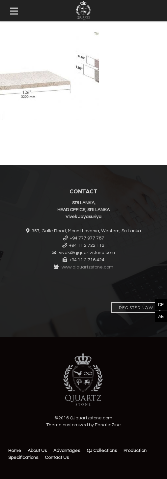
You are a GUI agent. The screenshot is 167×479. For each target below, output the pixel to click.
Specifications (23, 457)
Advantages (66, 450)
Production (135, 450)
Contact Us (57, 457)
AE (161, 316)
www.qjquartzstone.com (87, 267)
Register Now (136, 307)
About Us (37, 450)
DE (161, 304)
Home (14, 450)
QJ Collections (102, 450)
